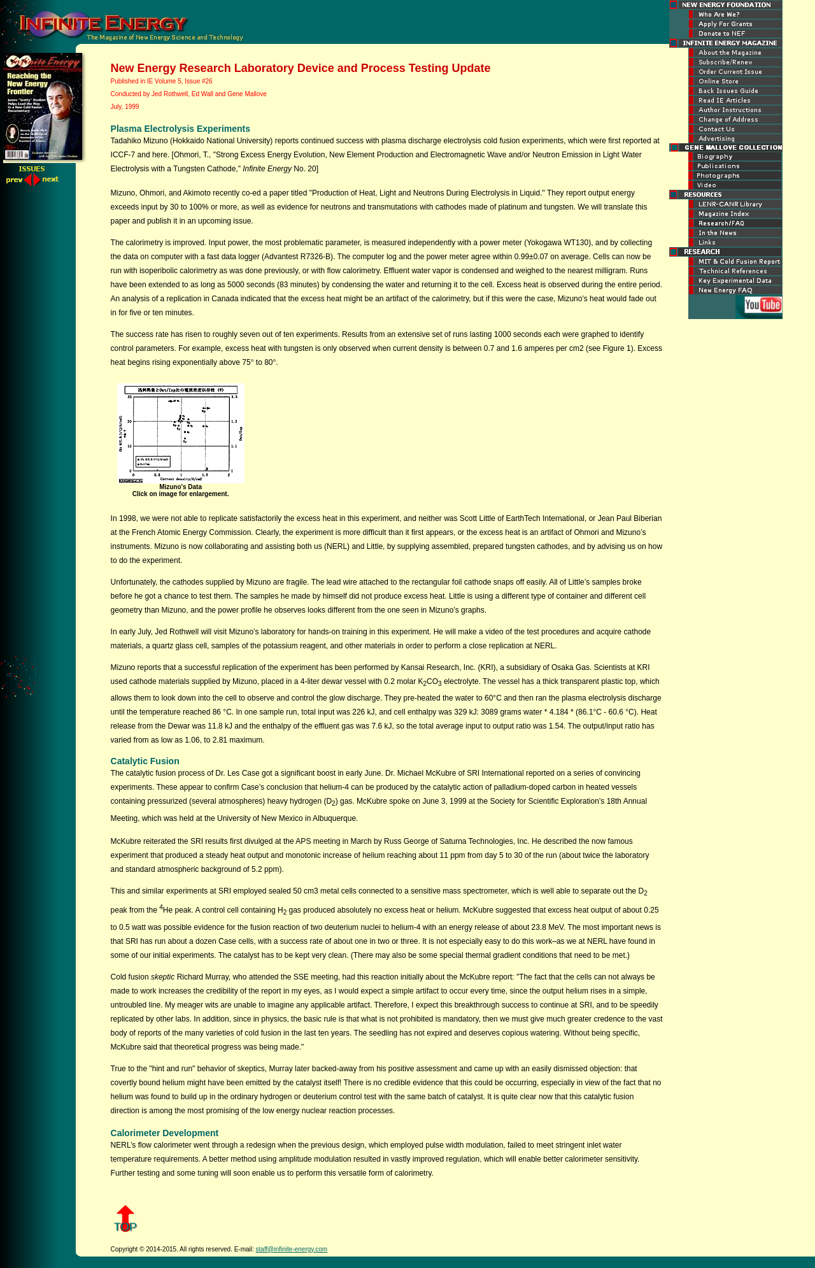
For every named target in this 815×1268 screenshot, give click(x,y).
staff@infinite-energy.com (292, 1249)
